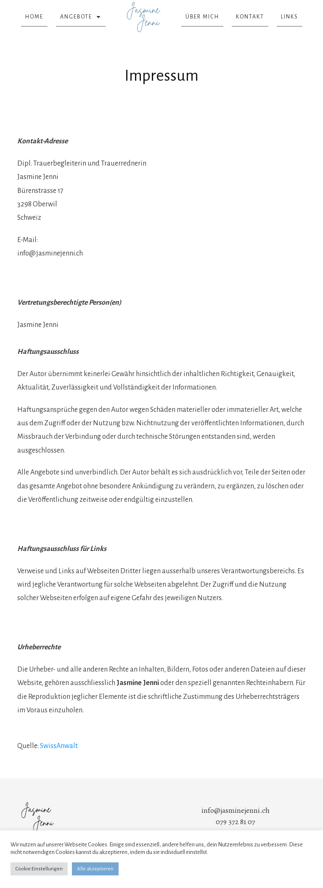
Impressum (161, 75)
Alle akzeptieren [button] (95, 869)
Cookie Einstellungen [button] (39, 869)
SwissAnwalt (59, 746)
